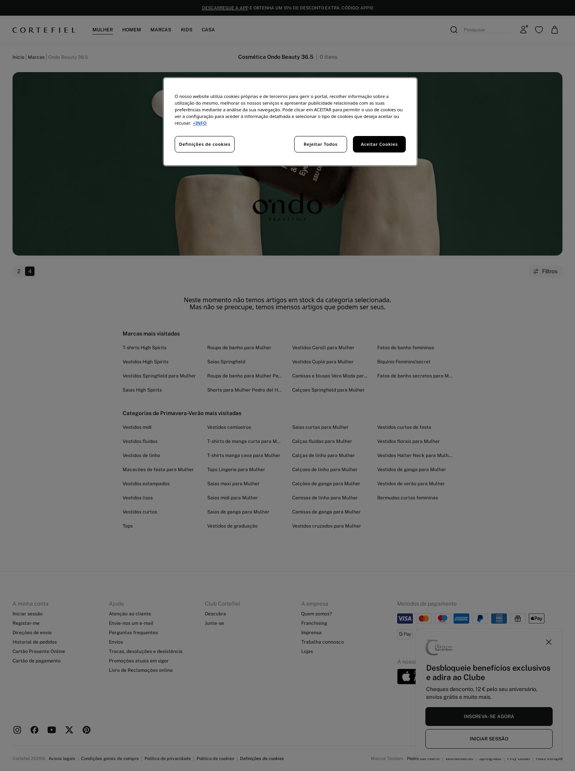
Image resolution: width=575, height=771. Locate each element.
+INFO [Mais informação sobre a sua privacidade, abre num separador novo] (199, 123)
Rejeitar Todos (321, 144)
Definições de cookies (204, 144)
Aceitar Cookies (379, 144)
